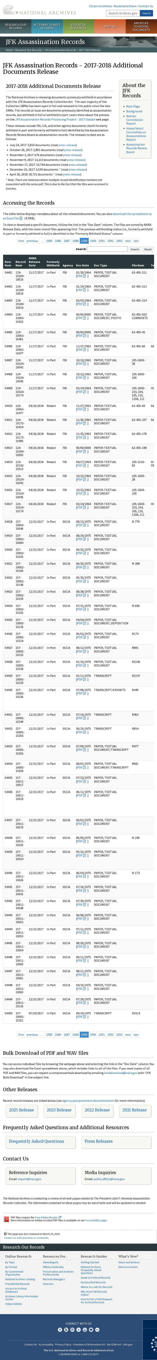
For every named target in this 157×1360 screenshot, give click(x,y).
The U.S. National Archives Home (39, 9)
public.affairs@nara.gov (109, 1179)
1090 (93, 241)
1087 (67, 241)
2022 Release (97, 1110)
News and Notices (129, 1262)
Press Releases (99, 1141)
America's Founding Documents (141, 26)
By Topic (10, 1262)
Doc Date (82, 265)
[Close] (152, 1324)
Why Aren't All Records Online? (94, 1293)
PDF (79, 276)
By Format (11, 1267)
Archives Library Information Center (21, 1298)
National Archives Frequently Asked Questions (91, 1270)
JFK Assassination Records (60, 50)
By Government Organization (14, 1273)
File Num (138, 265)
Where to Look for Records (96, 1287)
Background (134, 111)
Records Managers (54, 1279)
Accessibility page (96, 1220)
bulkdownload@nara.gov (120, 1073)
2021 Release (134, 1110)
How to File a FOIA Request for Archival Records (96, 1300)
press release (67, 145)
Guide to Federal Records (96, 1277)
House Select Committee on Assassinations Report (136, 133)
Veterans (48, 1284)
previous (32, 241)
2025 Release (21, 1110)
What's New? (128, 1256)
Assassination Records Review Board (136, 148)
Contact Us (145, 6)
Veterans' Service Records (47, 26)
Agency (68, 265)
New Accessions (128, 1267)
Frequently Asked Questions (36, 1141)
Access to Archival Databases (16, 1290)
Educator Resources (78, 26)
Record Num (21, 263)
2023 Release (59, 1110)
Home (9, 50)
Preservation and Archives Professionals (58, 1273)
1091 (102, 241)
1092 (110, 241)
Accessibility (46, 1344)
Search (146, 13)
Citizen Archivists (100, 6)
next (128, 241)
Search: (81, 249)
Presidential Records (17, 1284)
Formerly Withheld (53, 263)
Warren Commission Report (134, 119)
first (21, 241)
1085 (49, 241)
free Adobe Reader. (48, 1217)
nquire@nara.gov (30, 1179)
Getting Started (90, 1262)
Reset (148, 249)
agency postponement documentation (88, 1101)
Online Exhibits (13, 1304)
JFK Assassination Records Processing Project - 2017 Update (55, 119)
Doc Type (100, 265)
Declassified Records (93, 1282)
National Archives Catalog (20, 1279)
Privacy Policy (63, 1344)
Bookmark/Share (125, 6)
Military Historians (53, 1267)
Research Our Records (15, 26)
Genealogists (51, 1262)
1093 (119, 241)
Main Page (133, 106)
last (136, 241)
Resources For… (55, 1256)
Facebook (60, 1329)
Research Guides (94, 1256)
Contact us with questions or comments (26, 1238)
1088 (75, 241)
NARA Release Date (34, 261)
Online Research (18, 1256)
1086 (58, 241)
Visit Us (109, 26)
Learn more (122, 1353)
